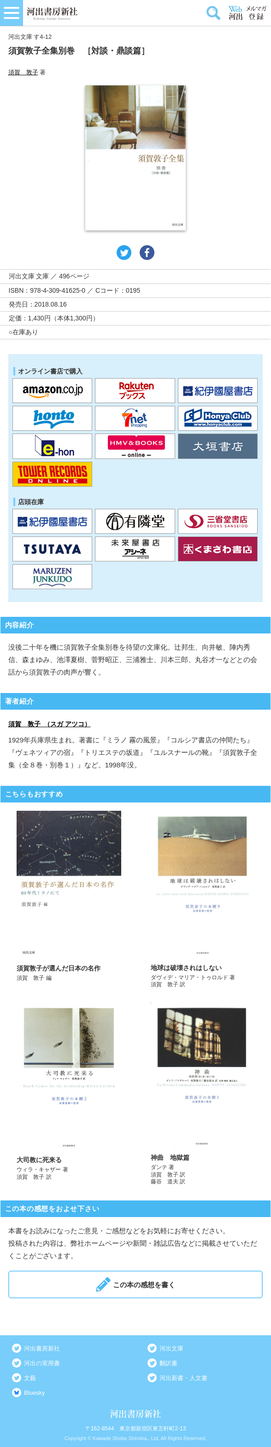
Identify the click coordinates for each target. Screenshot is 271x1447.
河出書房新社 (42, 1348)
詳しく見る (69, 900)
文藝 (30, 1378)
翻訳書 (168, 1363)
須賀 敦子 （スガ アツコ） (49, 724)
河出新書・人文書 (183, 1378)
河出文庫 (171, 1348)
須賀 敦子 (23, 72)
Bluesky (34, 1392)
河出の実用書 (42, 1363)
